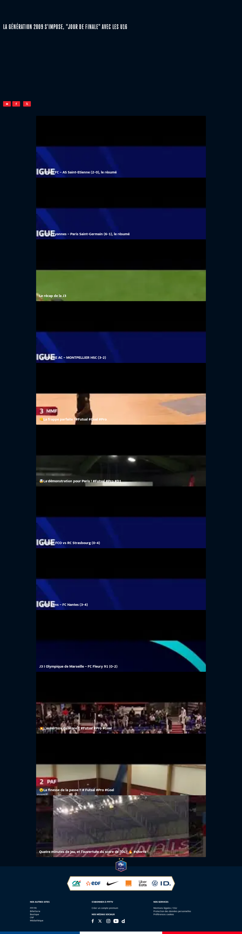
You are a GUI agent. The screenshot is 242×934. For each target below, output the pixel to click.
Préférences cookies (163, 914)
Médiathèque (36, 920)
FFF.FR (33, 908)
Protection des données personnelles (172, 911)
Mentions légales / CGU (165, 908)
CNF (32, 917)
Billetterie (35, 911)
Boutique (34, 914)
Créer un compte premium (105, 908)
